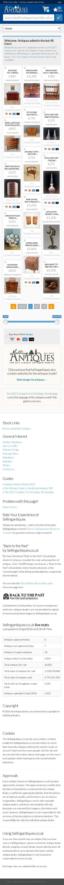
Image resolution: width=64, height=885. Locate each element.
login (59, 2)
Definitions (8, 457)
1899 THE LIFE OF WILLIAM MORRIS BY (12, 168)
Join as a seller (10, 445)
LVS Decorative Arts (51, 222)
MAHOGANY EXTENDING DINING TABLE (31, 72)
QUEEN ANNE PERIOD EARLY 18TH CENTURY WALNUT (32, 246)
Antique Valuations (12, 442)
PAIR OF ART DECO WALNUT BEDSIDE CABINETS (32, 203)
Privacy (6, 465)
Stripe (29, 334)
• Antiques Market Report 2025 (19, 484)
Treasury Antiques (12, 275)
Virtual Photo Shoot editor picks (36, 583)
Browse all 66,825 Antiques (17, 428)
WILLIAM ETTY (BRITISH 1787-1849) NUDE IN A (51, 266)
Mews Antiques (12, 80)
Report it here (10, 507)
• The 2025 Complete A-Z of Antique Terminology (28, 492)
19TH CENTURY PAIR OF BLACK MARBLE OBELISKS (51, 118)
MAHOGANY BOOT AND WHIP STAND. (51, 72)
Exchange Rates (11, 453)
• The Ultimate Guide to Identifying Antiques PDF (28, 488)
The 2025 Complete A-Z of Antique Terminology (32, 393)
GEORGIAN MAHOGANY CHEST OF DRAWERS (12, 268)
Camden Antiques (32, 122)
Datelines (7, 461)
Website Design (11, 449)
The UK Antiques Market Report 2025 (31, 56)
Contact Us (8, 469)
